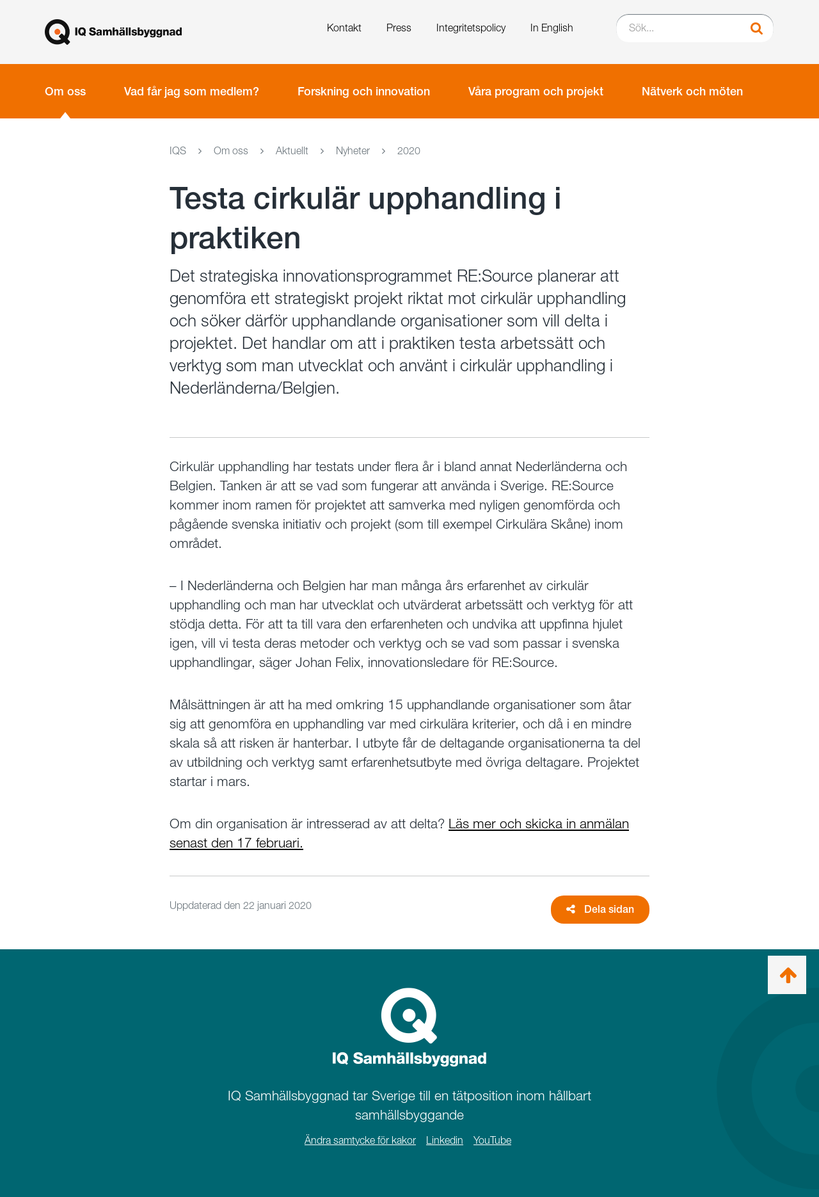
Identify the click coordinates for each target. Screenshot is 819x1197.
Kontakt (344, 28)
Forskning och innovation (364, 91)
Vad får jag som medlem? (191, 91)
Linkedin (444, 1140)
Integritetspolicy (470, 28)
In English (551, 28)
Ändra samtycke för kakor (360, 1140)
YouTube (492, 1140)
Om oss (65, 91)
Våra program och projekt (535, 91)
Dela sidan (600, 909)
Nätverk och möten (692, 91)
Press (398, 28)
